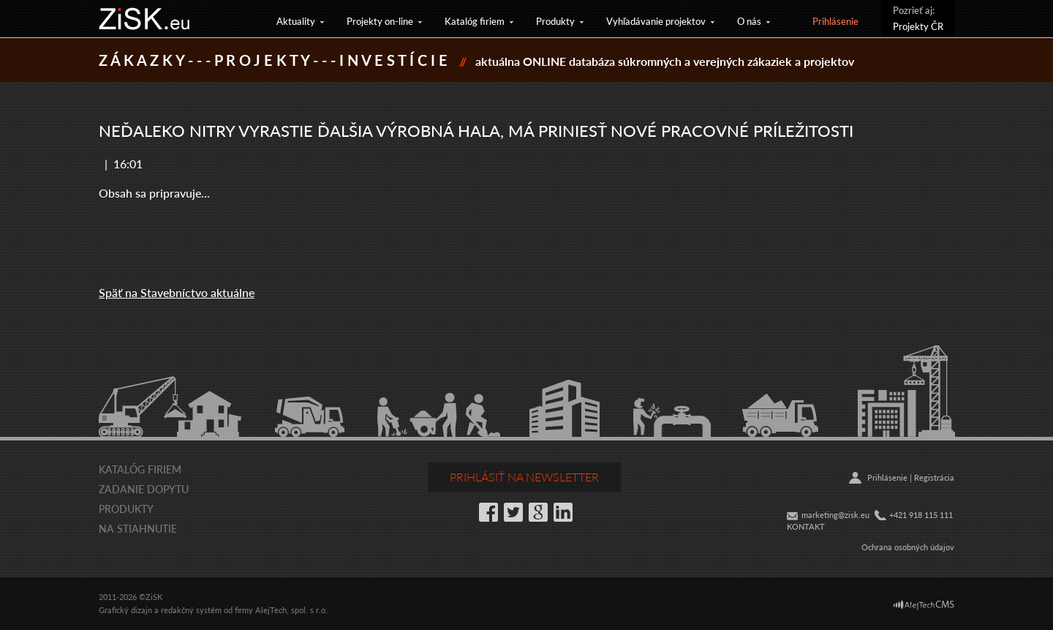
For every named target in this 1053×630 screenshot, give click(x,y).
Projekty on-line (380, 21)
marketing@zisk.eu (835, 514)
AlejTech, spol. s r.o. (291, 609)
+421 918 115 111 (921, 514)
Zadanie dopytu (144, 488)
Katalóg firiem (475, 21)
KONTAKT (806, 526)
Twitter (513, 512)
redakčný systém (191, 609)
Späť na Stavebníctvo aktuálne (176, 292)
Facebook (488, 512)
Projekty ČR (918, 26)
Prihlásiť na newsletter (524, 476)
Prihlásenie (835, 21)
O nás (749, 21)
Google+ (538, 512)
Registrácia (934, 477)
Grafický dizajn (125, 609)
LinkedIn (563, 512)
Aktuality (295, 21)
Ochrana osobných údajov (907, 546)
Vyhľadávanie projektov (656, 21)
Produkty (555, 21)
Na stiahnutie (138, 528)
